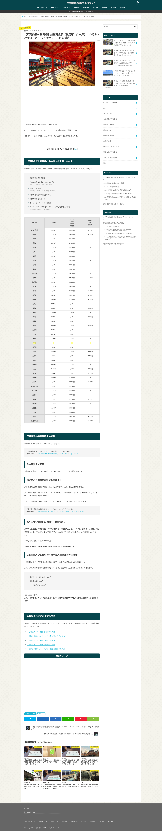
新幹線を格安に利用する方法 (113, 203)
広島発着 (113, 7)
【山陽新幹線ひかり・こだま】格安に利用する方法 (46, 649)
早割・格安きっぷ (42, 7)
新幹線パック (54, 7)
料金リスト (42, 713)
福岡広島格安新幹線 (110, 157)
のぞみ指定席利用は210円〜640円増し (119, 193)
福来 (104, 162)
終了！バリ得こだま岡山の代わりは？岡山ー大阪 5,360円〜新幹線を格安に (119, 42)
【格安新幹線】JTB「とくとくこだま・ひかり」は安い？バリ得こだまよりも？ (119, 72)
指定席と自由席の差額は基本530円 (117, 189)
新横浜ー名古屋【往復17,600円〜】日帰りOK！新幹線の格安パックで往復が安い (119, 84)
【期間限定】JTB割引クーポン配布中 (81, 11)
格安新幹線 (107, 140)
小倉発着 (104, 7)
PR (104, 107)
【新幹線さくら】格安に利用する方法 (41, 645)
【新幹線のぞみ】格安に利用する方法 (41, 632)
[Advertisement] (62, 102)
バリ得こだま (66, 7)
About (26, 808)
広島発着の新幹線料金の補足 (113, 182)
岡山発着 (122, 7)
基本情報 (76, 7)
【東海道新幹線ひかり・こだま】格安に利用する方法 (47, 636)
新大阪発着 (86, 7)
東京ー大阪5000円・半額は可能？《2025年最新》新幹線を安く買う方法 (118, 52)
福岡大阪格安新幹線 (110, 151)
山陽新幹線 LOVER (40, 828)
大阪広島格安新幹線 (110, 118)
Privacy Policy (29, 812)
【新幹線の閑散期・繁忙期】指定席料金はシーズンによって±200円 (60, 511)
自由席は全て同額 (111, 186)
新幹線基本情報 (31, 713)
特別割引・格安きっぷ (111, 146)
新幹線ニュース (108, 124)
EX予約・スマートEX (110, 102)
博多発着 (95, 7)
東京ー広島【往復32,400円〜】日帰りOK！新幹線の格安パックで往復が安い (119, 62)
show (75, 149)
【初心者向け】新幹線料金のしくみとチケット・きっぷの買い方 (59, 454)
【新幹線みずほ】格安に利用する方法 (41, 640)
